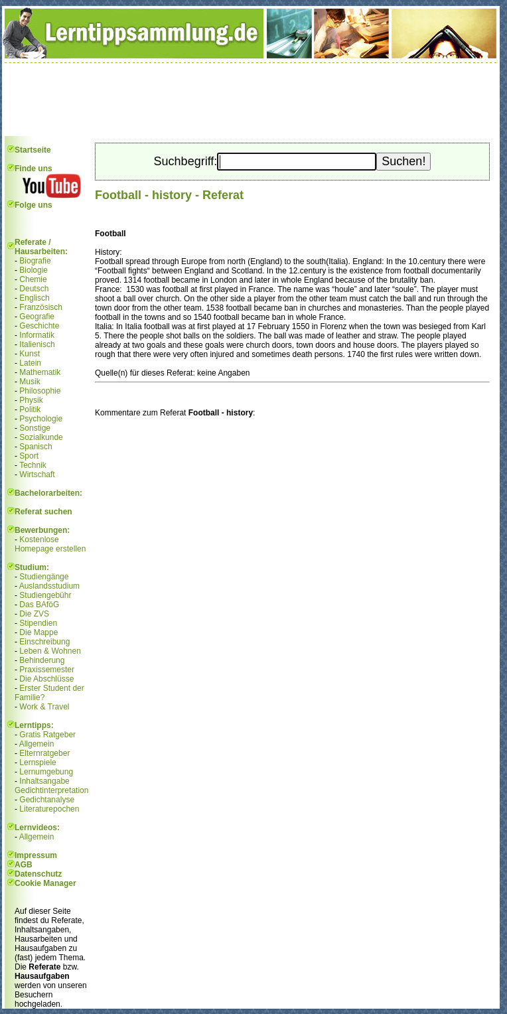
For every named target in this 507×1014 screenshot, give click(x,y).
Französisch (40, 307)
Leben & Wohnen (50, 651)
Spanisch (35, 446)
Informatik (36, 335)
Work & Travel (44, 706)
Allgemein (36, 744)
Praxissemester (46, 669)
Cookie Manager (45, 883)
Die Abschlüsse (46, 679)
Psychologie (40, 418)
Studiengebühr (45, 595)
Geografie (36, 316)
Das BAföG (39, 604)
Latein (30, 363)
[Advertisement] (251, 99)
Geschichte (39, 325)
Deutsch (33, 288)
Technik (32, 465)
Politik (29, 409)
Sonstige (34, 428)
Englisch (34, 298)
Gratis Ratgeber (47, 734)
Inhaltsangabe (44, 781)
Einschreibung (44, 641)
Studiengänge (43, 576)
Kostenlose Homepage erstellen (50, 544)
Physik (30, 400)
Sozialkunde (40, 437)
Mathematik (39, 372)
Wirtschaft (36, 474)
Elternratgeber (44, 753)
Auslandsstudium (49, 586)
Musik (29, 381)
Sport (28, 456)
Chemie (32, 279)
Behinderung (41, 660)
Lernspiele (37, 762)
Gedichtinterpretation (51, 790)
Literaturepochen (49, 809)
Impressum (36, 855)
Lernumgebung (46, 771)
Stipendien (38, 623)
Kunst (29, 353)
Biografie (34, 260)
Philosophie (39, 391)
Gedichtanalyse (46, 799)
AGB (24, 864)
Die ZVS (34, 613)
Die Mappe (38, 632)
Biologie (33, 270)
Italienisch (36, 344)
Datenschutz (38, 874)
